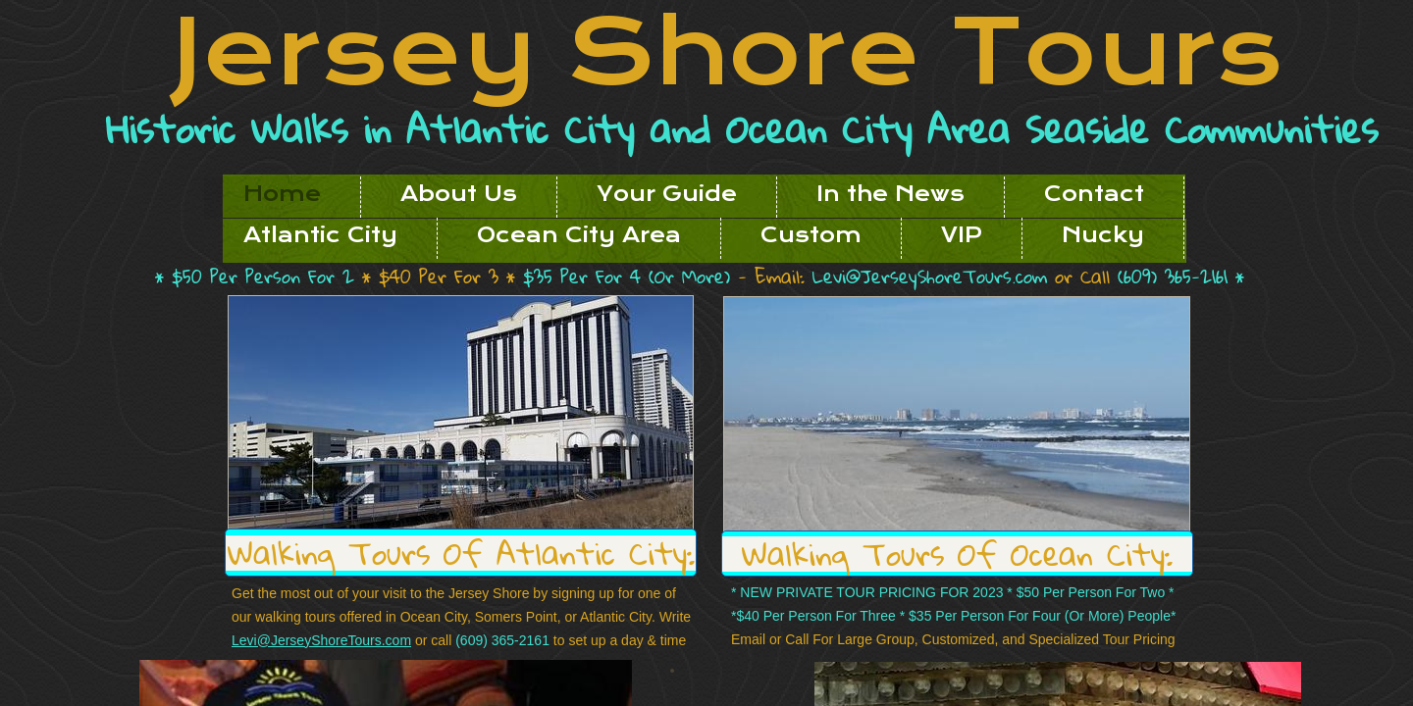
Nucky (1103, 235)
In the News (890, 194)
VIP (961, 235)
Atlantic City (320, 235)
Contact (1094, 194)
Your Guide (667, 194)
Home (282, 194)
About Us (458, 194)
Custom (811, 235)
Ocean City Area (579, 235)
